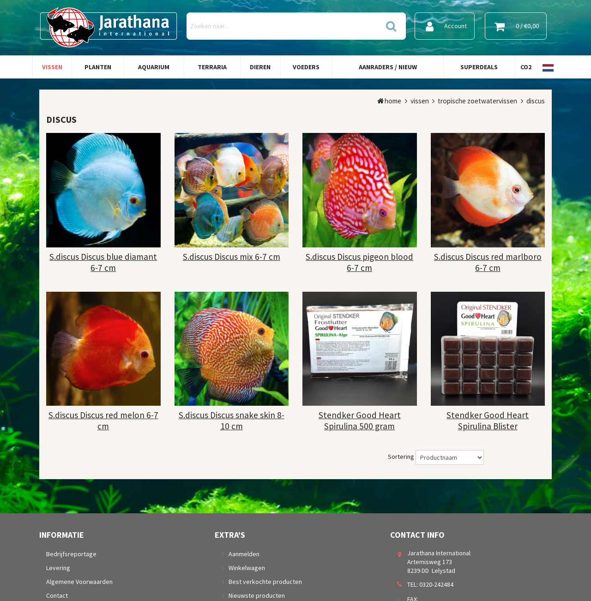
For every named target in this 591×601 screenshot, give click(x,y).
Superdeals (479, 67)
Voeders (306, 67)
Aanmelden (244, 554)
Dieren (260, 67)
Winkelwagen (247, 568)
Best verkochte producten (265, 581)
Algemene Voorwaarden (79, 581)
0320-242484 (436, 584)
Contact (57, 595)
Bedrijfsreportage (71, 554)
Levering (58, 568)
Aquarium (153, 67)
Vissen (52, 67)
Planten (97, 67)
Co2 (525, 67)
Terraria (212, 67)
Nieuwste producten (257, 595)
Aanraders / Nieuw (388, 67)
